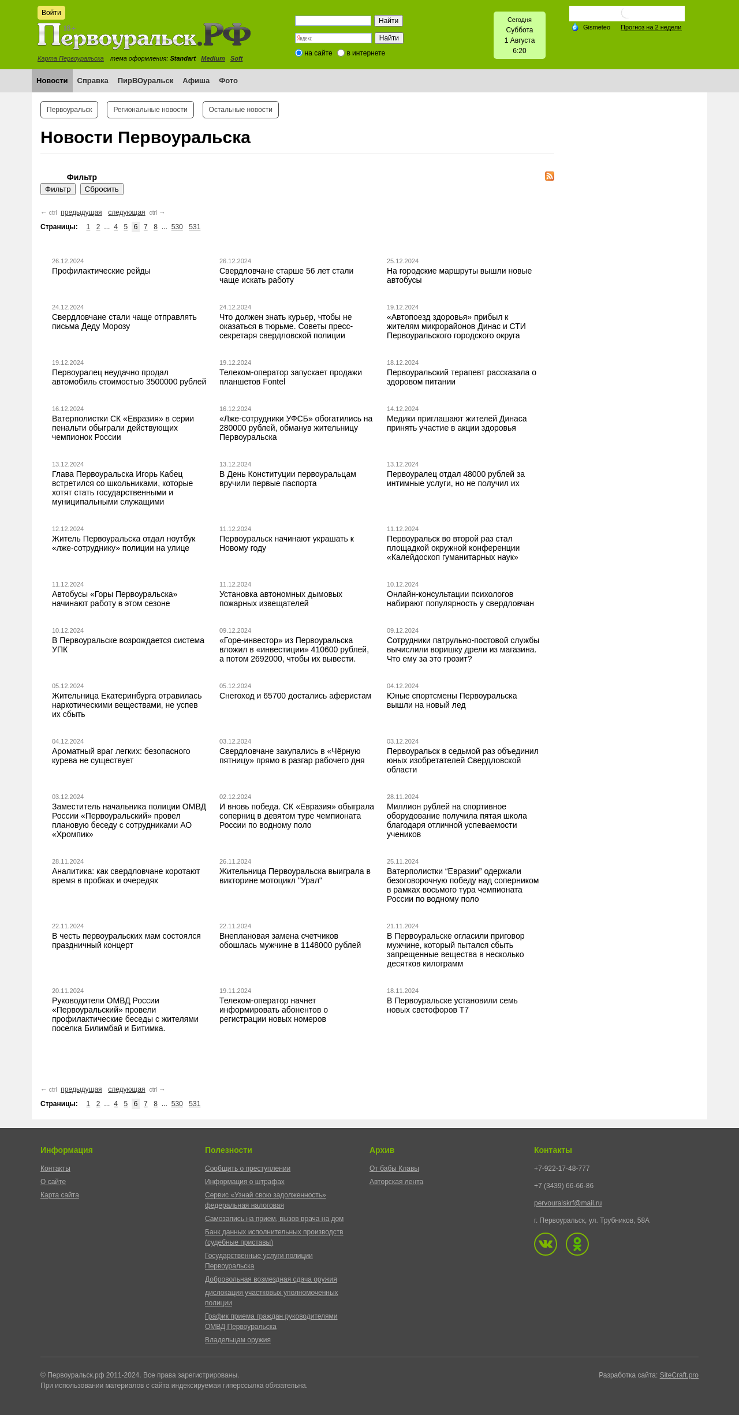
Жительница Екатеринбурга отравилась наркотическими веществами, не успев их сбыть (126, 705)
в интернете (365, 53)
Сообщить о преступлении (247, 1168)
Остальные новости (241, 110)
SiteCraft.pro (679, 1375)
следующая (126, 212)
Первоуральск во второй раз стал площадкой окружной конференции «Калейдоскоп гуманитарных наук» (453, 548)
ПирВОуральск (146, 80)
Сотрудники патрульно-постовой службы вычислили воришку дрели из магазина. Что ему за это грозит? (463, 649)
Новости (52, 80)
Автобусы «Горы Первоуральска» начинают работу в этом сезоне (114, 598)
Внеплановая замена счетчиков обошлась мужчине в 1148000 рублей (290, 940)
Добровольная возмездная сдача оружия (271, 1279)
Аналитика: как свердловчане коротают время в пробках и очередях (126, 876)
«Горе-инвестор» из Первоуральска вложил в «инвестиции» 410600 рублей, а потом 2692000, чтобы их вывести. (294, 649)
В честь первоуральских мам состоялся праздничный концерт (126, 940)
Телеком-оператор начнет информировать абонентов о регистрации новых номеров (273, 1010)
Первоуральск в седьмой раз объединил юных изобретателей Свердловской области (463, 760)
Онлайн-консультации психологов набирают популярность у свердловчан (460, 598)
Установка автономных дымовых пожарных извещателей (280, 598)
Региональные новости (150, 110)
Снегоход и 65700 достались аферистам (295, 695)
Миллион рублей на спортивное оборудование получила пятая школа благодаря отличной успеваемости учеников (457, 820)
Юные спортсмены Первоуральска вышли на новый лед (452, 700)
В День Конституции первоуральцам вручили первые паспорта (287, 478)
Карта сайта (59, 1195)
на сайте (319, 53)
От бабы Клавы (394, 1168)
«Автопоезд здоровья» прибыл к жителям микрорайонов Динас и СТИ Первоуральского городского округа (456, 326)
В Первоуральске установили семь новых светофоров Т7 (452, 1005)
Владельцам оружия (238, 1340)
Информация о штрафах (245, 1182)
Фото (228, 80)
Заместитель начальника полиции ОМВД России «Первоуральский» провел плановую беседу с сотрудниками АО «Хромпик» (129, 820)
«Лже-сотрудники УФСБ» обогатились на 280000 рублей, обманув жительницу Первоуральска (295, 428)
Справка (93, 80)
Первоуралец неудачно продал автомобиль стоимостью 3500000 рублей (129, 377)
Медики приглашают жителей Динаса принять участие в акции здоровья (457, 423)
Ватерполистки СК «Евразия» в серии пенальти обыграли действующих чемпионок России (123, 428)
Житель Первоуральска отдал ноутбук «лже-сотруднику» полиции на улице (123, 543)
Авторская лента (396, 1182)
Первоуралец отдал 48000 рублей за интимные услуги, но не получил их (456, 478)
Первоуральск (69, 110)
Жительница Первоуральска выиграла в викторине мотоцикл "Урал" (295, 876)
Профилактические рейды (101, 270)
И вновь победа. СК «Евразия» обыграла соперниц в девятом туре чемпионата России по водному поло (296, 816)
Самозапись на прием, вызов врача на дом (274, 1219)
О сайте (53, 1182)
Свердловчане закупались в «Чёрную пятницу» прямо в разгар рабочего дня (292, 755)
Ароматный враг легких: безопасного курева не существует (121, 755)
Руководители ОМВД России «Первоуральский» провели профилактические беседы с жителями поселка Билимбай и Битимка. (125, 1014)
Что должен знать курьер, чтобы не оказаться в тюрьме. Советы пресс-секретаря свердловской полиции (286, 326)
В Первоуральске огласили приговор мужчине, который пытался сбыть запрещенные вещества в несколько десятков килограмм (455, 949)
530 (177, 227)
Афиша (196, 80)
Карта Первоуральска (71, 58)
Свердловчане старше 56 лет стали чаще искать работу (286, 275)
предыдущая (81, 212)
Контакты (55, 1168)
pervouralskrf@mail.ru (568, 1203)
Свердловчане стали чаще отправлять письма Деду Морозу (124, 321)
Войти (51, 13)
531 (194, 227)
